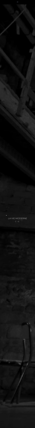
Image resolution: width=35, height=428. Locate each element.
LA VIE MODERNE (17, 218)
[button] (17, 2)
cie (17, 221)
